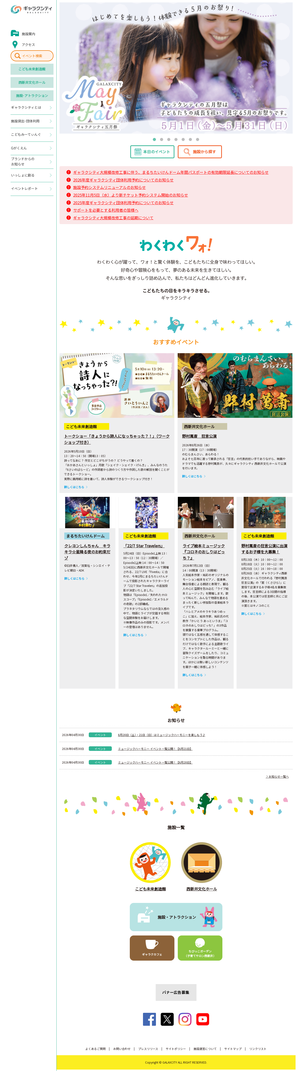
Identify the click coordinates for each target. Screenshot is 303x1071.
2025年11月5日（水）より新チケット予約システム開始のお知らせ (130, 196)
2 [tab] (161, 139)
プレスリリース (148, 1050)
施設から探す (204, 153)
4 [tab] (176, 139)
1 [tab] (154, 139)
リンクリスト (258, 1050)
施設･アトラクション (32, 95)
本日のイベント (156, 153)
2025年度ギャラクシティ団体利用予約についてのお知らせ (123, 204)
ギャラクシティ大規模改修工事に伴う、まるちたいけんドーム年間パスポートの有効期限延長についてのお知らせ (171, 174)
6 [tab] (190, 139)
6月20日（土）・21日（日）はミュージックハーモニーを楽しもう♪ (161, 736)
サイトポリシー (176, 1050)
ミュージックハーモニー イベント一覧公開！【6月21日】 (155, 750)
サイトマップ (233, 1050)
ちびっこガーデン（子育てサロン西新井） (200, 955)
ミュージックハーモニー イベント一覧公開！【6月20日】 (155, 764)
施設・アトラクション (177, 918)
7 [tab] (197, 139)
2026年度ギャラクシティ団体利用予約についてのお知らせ (123, 181)
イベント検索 (32, 55)
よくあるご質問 (95, 1050)
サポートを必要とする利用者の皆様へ (105, 212)
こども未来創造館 (31, 69)
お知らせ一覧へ (277, 778)
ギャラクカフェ (152, 956)
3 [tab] (168, 139)
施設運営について (205, 1050)
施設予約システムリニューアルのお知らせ (109, 189)
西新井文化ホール (31, 82)
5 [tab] (183, 139)
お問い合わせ (122, 1050)
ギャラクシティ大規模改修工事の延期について (113, 219)
